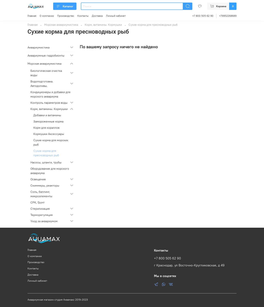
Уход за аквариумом (44, 221)
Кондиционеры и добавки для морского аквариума (50, 94)
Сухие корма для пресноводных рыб (46, 153)
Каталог (64, 6)
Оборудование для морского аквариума (49, 171)
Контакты (83, 15)
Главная (31, 15)
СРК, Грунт (37, 202)
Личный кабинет (116, 15)
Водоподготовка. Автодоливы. (41, 84)
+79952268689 (227, 15)
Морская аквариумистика (61, 24)
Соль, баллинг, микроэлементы (41, 194)
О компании (47, 15)
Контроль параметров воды (48, 102)
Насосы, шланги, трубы (45, 162)
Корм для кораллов (46, 127)
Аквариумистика (38, 47)
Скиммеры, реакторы (44, 185)
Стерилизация (40, 208)
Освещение (38, 179)
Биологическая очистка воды (46, 73)
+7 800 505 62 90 (202, 15)
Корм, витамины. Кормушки (103, 24)
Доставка (97, 15)
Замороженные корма (48, 121)
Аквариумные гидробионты (45, 55)
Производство (65, 15)
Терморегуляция (41, 215)
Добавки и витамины (47, 115)
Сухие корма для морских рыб (50, 142)
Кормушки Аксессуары (48, 134)
